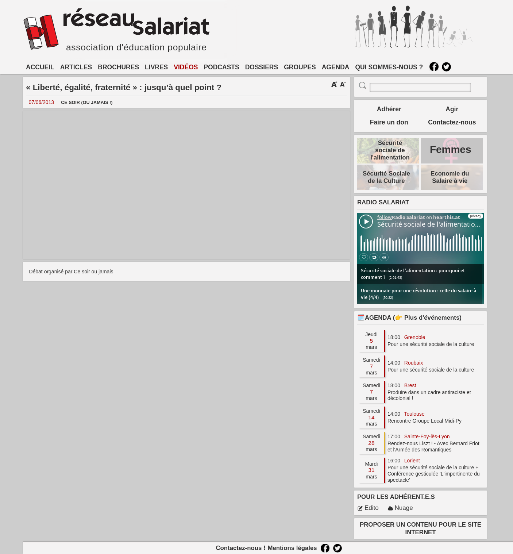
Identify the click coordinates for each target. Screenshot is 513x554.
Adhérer (389, 109)
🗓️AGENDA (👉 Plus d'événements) (409, 317)
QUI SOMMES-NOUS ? (389, 67)
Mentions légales (292, 548)
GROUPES (300, 67)
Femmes (450, 149)
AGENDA (336, 67)
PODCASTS (221, 67)
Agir (452, 109)
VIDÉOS (186, 67)
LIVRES (156, 67)
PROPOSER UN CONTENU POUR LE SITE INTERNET (420, 528)
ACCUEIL (40, 67)
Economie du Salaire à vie (450, 177)
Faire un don (389, 122)
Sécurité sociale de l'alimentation (390, 150)
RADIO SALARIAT (383, 202)
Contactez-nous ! (240, 548)
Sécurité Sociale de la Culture (386, 177)
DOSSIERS (261, 67)
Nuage (400, 507)
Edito (368, 507)
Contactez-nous (452, 122)
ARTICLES (76, 67)
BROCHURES (118, 67)
